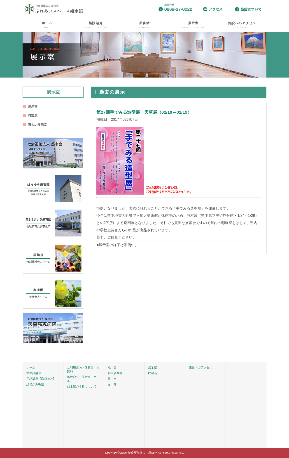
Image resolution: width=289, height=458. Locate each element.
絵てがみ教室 (35, 384)
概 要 (112, 367)
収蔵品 (32, 116)
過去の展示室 (37, 125)
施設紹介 (96, 25)
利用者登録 (115, 373)
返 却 (112, 384)
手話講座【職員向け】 (41, 378)
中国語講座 (33, 373)
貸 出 (112, 378)
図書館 (144, 25)
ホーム (47, 25)
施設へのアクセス (242, 25)
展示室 (193, 25)
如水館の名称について (81, 386)
